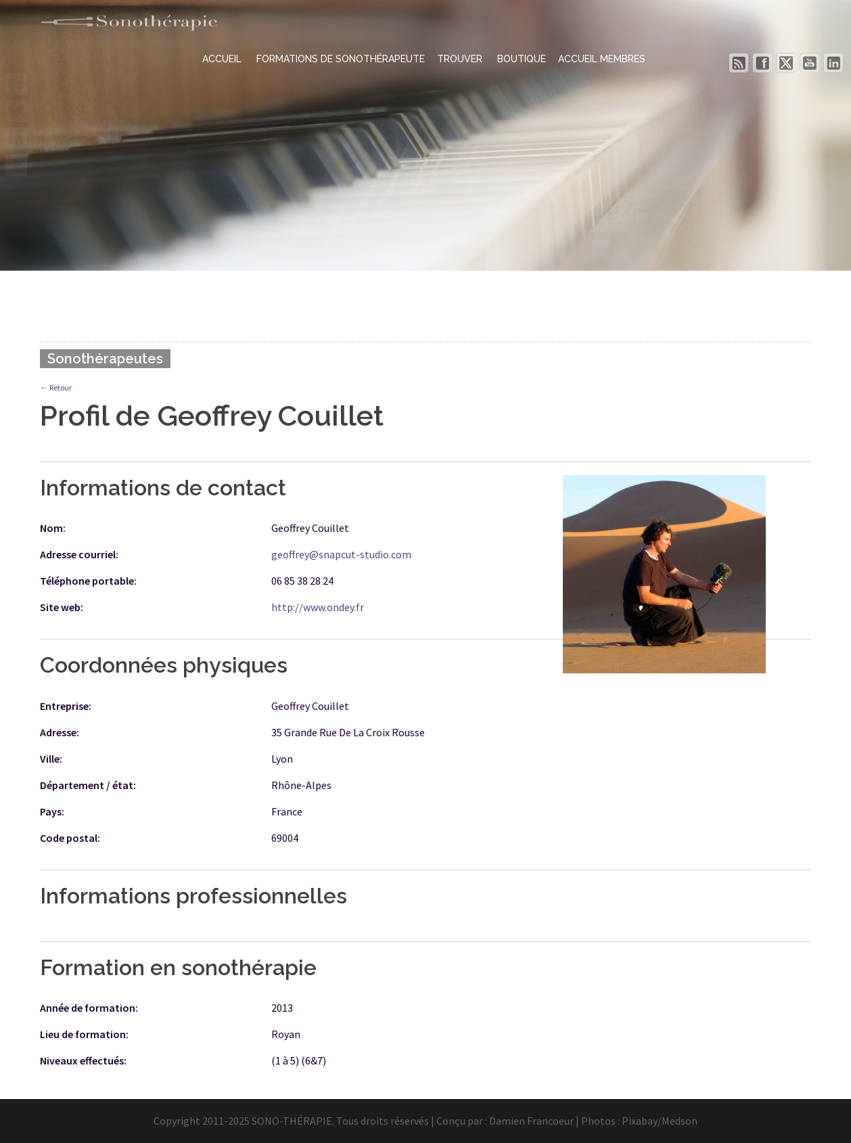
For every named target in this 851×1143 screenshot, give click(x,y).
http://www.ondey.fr (317, 607)
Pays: (52, 811)
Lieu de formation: (84, 1034)
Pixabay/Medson (659, 1120)
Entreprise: (65, 706)
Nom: (53, 528)
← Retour (56, 387)
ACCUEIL (223, 58)
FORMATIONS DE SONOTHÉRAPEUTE (340, 58)
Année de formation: (89, 1007)
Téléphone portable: (88, 580)
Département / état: (88, 785)
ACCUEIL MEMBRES (601, 58)
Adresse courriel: (79, 554)
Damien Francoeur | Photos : (555, 1120)
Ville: (51, 758)
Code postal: (70, 838)
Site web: (61, 607)
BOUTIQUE (521, 58)
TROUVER (461, 58)
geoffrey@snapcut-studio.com (341, 554)
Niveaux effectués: (83, 1060)
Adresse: (59, 732)
